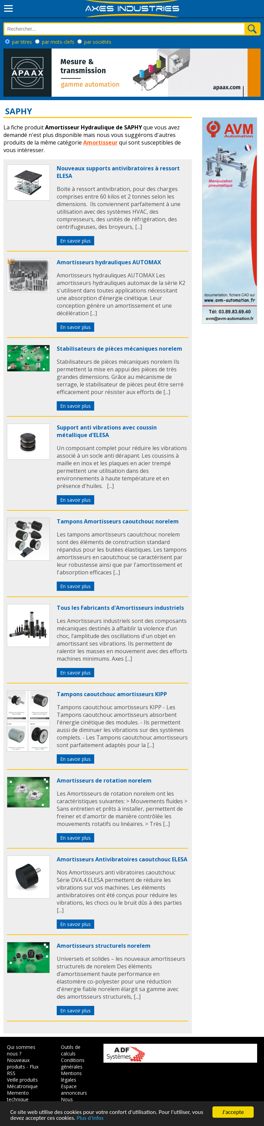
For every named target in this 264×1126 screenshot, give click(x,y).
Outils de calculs (70, 1050)
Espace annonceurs (74, 1089)
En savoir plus (75, 240)
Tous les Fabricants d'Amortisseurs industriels (120, 608)
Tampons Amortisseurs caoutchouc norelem (118, 521)
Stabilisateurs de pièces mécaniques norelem (119, 348)
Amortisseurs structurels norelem (104, 945)
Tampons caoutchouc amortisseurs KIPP (112, 694)
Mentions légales (71, 1076)
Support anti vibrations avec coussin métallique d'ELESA (107, 431)
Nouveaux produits (18, 1063)
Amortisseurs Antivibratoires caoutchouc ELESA (122, 859)
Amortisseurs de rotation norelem (104, 780)
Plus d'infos (90, 1118)
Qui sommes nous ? (21, 1050)
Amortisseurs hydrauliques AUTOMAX (109, 262)
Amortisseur (100, 142)
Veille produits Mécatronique (22, 1083)
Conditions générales (73, 1063)
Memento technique (18, 1096)
